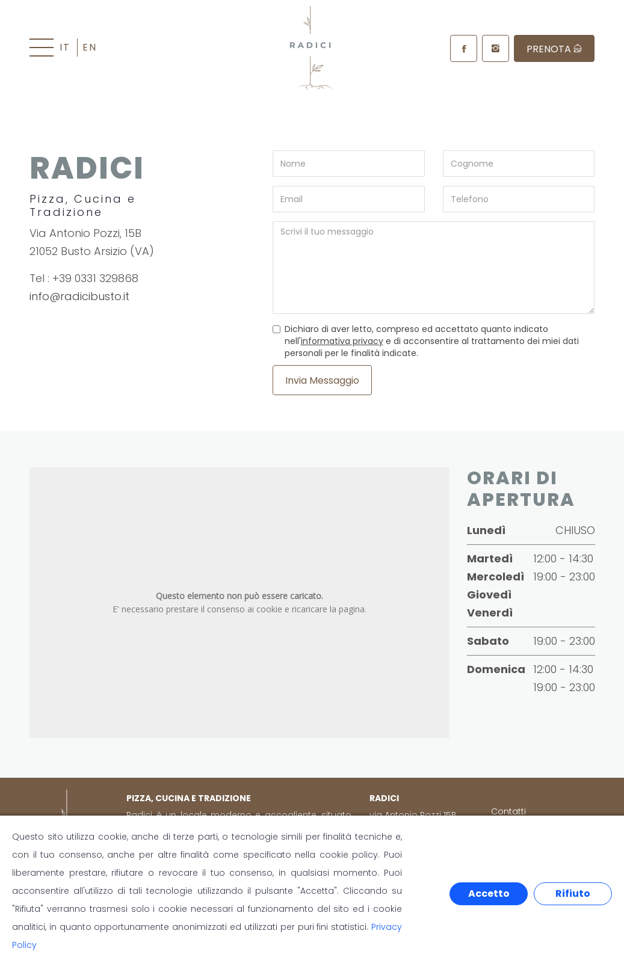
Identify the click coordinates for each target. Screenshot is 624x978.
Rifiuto (572, 893)
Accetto (489, 893)
